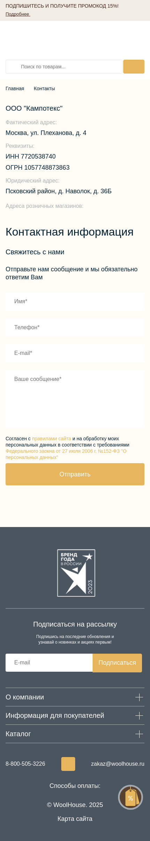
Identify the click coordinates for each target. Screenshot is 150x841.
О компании (25, 697)
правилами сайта (51, 438)
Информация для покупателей (55, 715)
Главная (15, 88)
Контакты (44, 88)
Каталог (18, 734)
